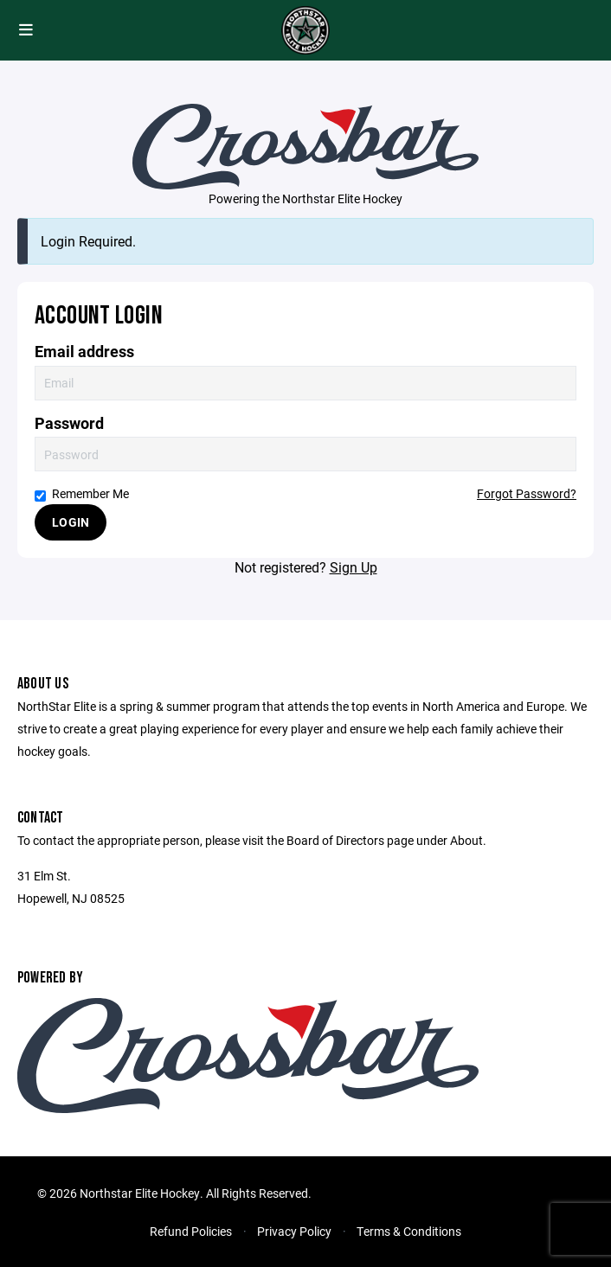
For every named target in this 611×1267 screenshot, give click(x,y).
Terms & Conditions (409, 1231)
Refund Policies (191, 1231)
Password (69, 423)
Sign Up (353, 567)
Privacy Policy (294, 1231)
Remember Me (82, 493)
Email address (84, 352)
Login (70, 522)
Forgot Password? (526, 493)
